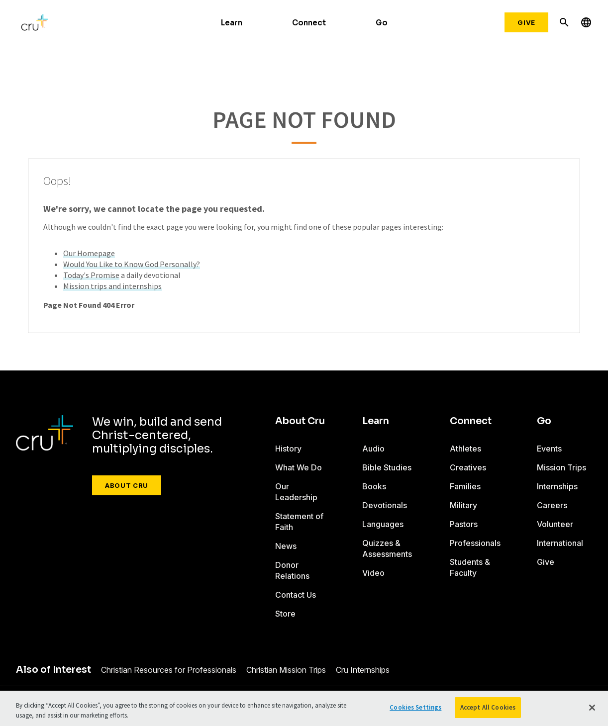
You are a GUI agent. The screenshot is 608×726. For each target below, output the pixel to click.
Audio (373, 449)
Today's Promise (91, 275)
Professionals (475, 543)
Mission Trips (561, 467)
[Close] (592, 708)
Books (374, 486)
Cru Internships (363, 670)
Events (549, 449)
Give (526, 22)
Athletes (465, 449)
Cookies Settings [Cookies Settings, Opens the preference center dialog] (415, 707)
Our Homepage (89, 253)
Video (373, 573)
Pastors (464, 524)
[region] (304, 708)
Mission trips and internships (112, 286)
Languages (383, 524)
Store (285, 614)
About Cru (126, 485)
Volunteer (555, 524)
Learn (231, 22)
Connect (309, 22)
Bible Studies (386, 467)
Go (382, 22)
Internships (557, 486)
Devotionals (384, 505)
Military (463, 505)
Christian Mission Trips (286, 670)
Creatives (468, 467)
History (288, 449)
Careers (552, 505)
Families (465, 486)
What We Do (298, 467)
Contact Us (295, 595)
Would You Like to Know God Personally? (131, 264)
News (286, 546)
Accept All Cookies (487, 707)
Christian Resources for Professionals (168, 670)
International (560, 543)
